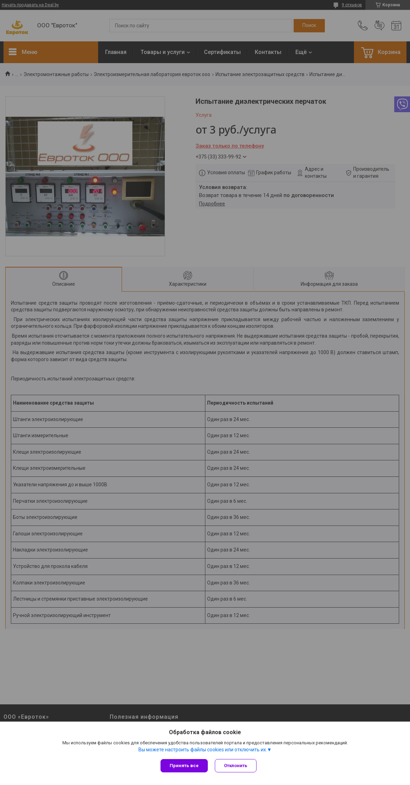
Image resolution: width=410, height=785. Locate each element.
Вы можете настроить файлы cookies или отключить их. (202, 749)
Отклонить (235, 765)
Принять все (184, 765)
